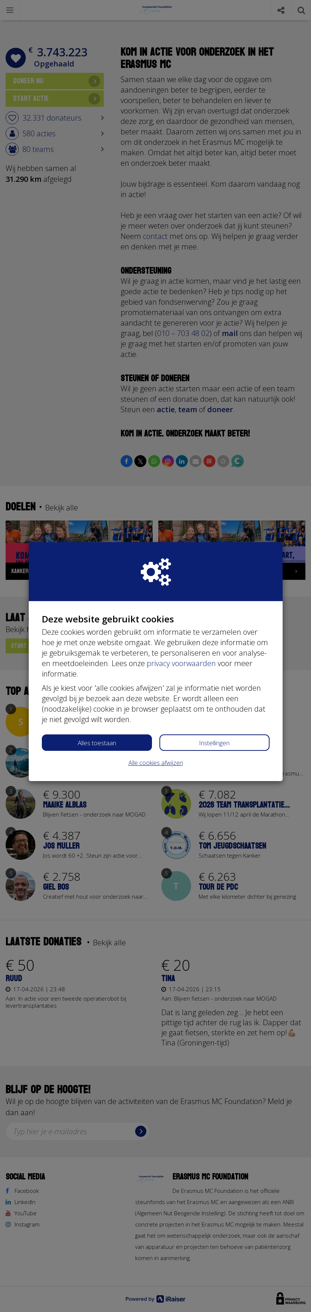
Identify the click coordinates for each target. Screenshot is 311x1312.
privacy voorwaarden (181, 663)
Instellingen (214, 743)
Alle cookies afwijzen (155, 763)
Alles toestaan (97, 743)
